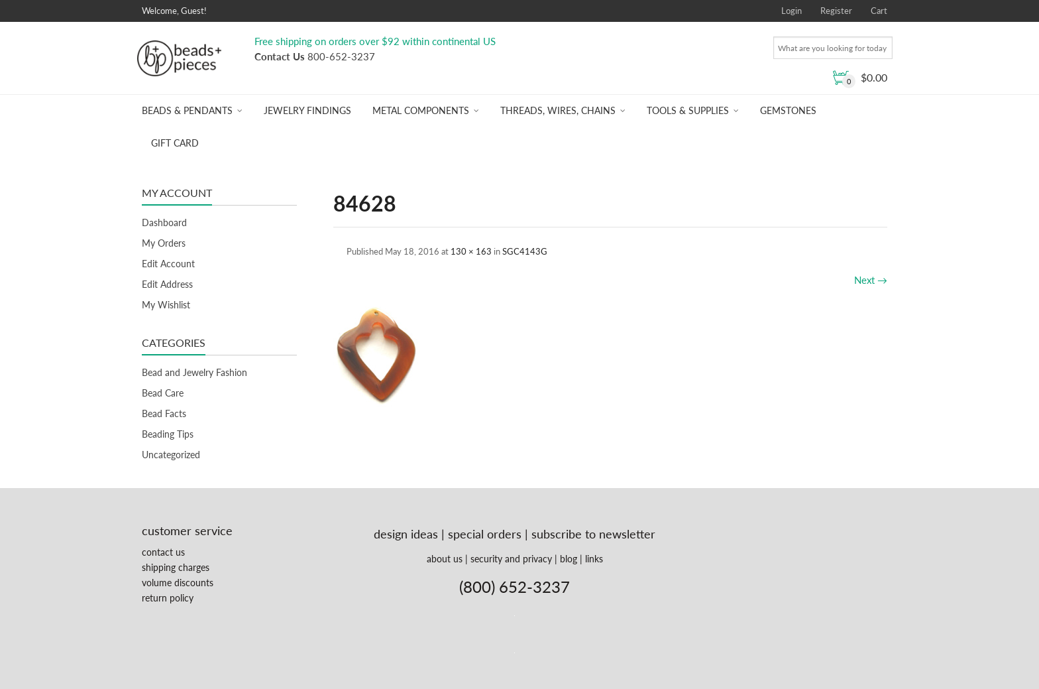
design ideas (406, 534)
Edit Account (168, 263)
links (594, 558)
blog (568, 558)
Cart (879, 10)
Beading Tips (167, 434)
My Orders (164, 243)
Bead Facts (164, 413)
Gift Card (175, 143)
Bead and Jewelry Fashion (194, 372)
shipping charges (175, 567)
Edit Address (167, 284)
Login (791, 10)
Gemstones (788, 110)
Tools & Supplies (688, 110)
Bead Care (163, 393)
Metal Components (420, 110)
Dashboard (164, 222)
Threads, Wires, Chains (558, 110)
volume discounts (177, 582)
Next (870, 280)
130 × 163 (471, 251)
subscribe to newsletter (593, 534)
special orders (484, 534)
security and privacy (511, 558)
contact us (163, 552)
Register (836, 10)
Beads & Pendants (187, 110)
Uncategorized (171, 454)
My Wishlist (166, 304)
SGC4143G (524, 251)
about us (445, 558)
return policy (167, 597)
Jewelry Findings (307, 110)
